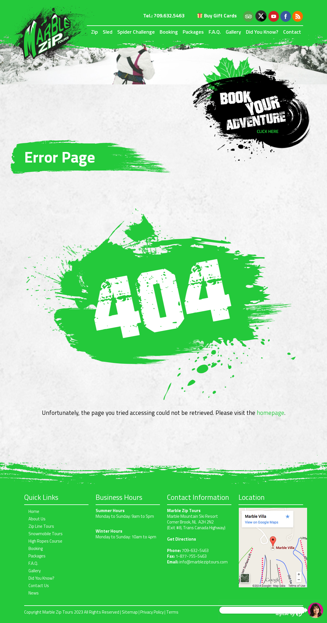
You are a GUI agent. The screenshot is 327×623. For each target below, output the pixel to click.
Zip (94, 32)
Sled (107, 32)
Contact (292, 32)
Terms (172, 612)
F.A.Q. (215, 32)
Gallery (233, 32)
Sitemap (130, 612)
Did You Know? (262, 32)
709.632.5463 (169, 15)
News (33, 593)
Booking (169, 32)
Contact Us (38, 585)
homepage (270, 412)
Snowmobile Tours (45, 533)
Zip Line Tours (41, 526)
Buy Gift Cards (216, 15)
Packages (193, 32)
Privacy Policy (152, 612)
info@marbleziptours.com (203, 562)
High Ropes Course (45, 541)
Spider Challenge (136, 32)
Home (33, 511)
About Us (37, 519)
